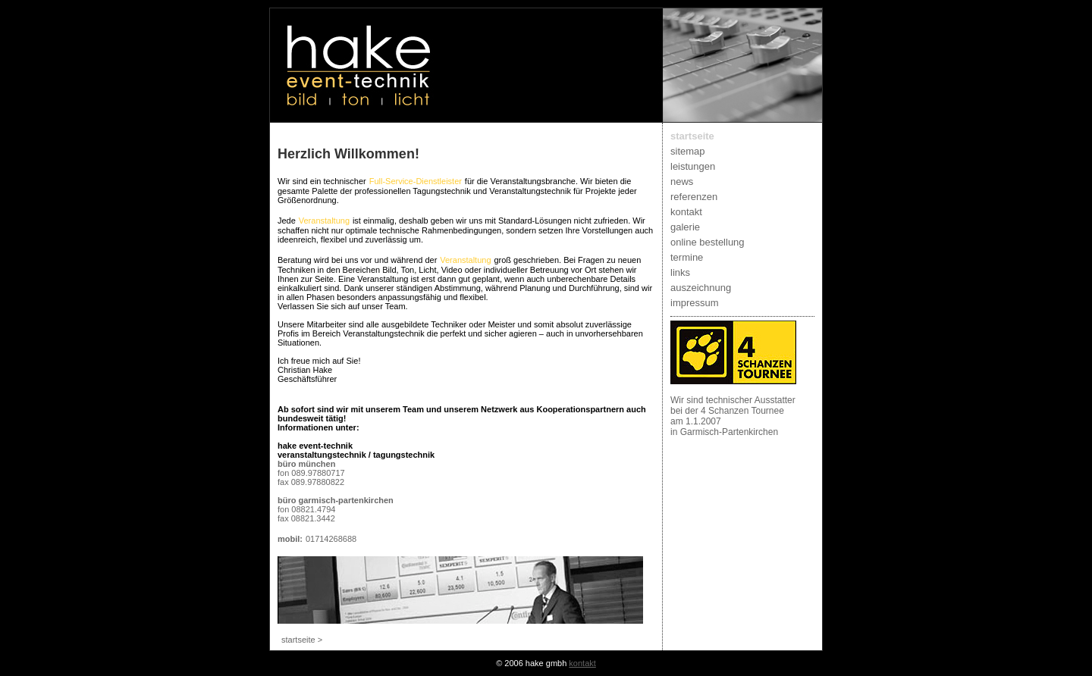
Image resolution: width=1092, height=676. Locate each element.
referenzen (693, 196)
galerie (685, 227)
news (681, 181)
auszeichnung (700, 287)
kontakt (686, 212)
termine (686, 257)
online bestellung (707, 242)
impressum (694, 302)
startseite (692, 136)
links (680, 272)
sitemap (687, 151)
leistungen (692, 166)
